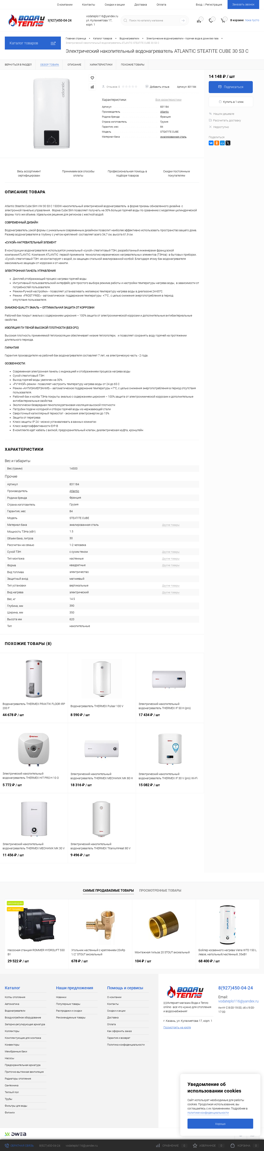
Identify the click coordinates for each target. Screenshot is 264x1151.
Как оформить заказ (119, 1031)
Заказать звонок (243, 4)
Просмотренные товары (160, 890)
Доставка (140, 4)
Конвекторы (12, 1044)
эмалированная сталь (173, 136)
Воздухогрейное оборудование (23, 1017)
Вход (199, 4)
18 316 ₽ (102, 787)
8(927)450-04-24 (49, 1145)
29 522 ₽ (18, 961)
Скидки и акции (115, 4)
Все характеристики (168, 99)
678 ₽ (79, 961)
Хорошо (220, 1123)
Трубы (8, 1098)
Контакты (88, 4)
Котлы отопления (15, 997)
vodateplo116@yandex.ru (238, 1001)
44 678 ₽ (34, 717)
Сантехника (11, 1085)
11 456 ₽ (34, 857)
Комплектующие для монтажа (23, 1037)
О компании (65, 4)
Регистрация (213, 4)
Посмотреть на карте (177, 1027)
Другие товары (171, 524)
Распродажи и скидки (69, 1010)
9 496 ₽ (102, 857)
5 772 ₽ (34, 787)
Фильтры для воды (16, 1105)
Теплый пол (12, 1092)
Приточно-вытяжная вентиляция (24, 1071)
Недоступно (219, 127)
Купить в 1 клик (231, 101)
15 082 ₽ (170, 787)
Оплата (161, 4)
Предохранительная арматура (22, 1065)
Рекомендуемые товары (71, 1017)
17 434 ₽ (170, 717)
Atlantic (164, 111)
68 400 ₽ (209, 961)
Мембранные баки (16, 1051)
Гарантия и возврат (118, 1037)
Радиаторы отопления (18, 1078)
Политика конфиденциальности (126, 1044)
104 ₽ (143, 961)
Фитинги (10, 1112)
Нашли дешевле (221, 113)
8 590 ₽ (102, 717)
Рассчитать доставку (225, 120)
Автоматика (12, 1003)
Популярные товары (68, 1003)
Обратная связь (19, 1145)
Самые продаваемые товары (108, 890)
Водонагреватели (15, 1010)
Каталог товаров (33, 43)
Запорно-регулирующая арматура (25, 1024)
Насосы (9, 1058)
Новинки (61, 997)
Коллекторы (12, 1031)
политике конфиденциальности (208, 1112)
